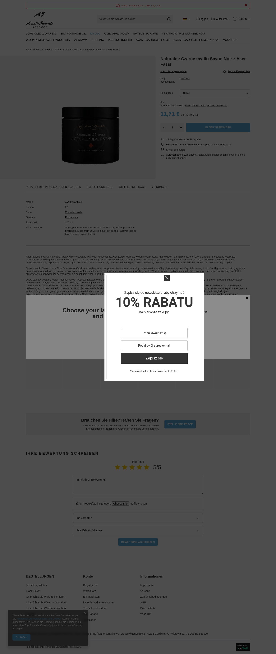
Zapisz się (154, 358)
